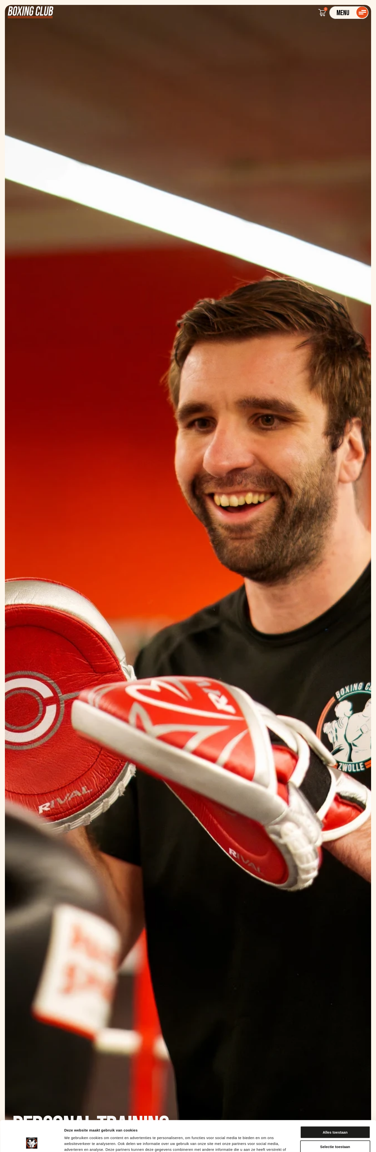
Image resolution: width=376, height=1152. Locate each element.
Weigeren (335, 1132)
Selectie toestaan (335, 1118)
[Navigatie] (349, 12)
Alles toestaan (335, 1103)
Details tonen (264, 1142)
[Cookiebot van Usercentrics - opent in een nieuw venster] (31, 1142)
